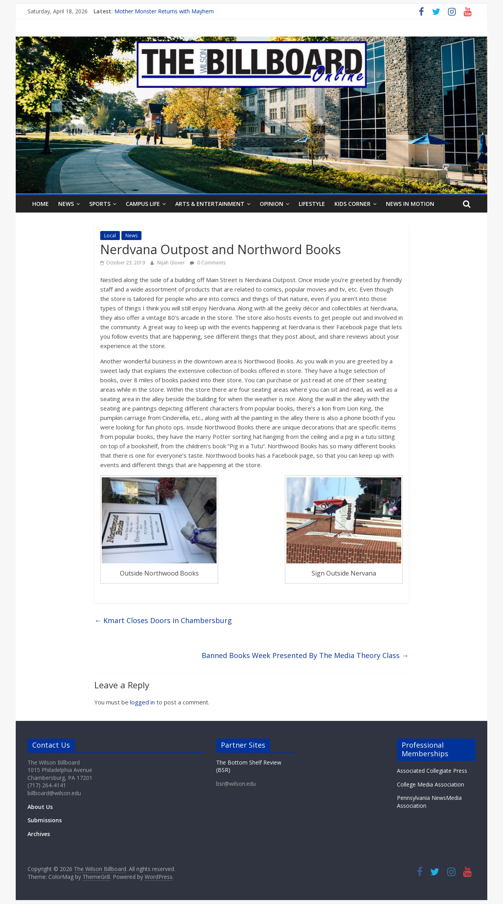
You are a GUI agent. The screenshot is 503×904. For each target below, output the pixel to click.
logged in (142, 702)
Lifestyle (312, 203)
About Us (40, 806)
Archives (39, 834)
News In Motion (410, 203)
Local (110, 235)
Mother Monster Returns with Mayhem (164, 11)
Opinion (271, 203)
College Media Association (430, 784)
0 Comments (208, 262)
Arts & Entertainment (209, 203)
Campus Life (143, 203)
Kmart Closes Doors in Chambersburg (163, 620)
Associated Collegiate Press (432, 770)
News (66, 203)
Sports (99, 203)
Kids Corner (352, 203)
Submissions (45, 820)
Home (40, 203)
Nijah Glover (171, 262)
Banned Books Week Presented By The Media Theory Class (305, 655)
